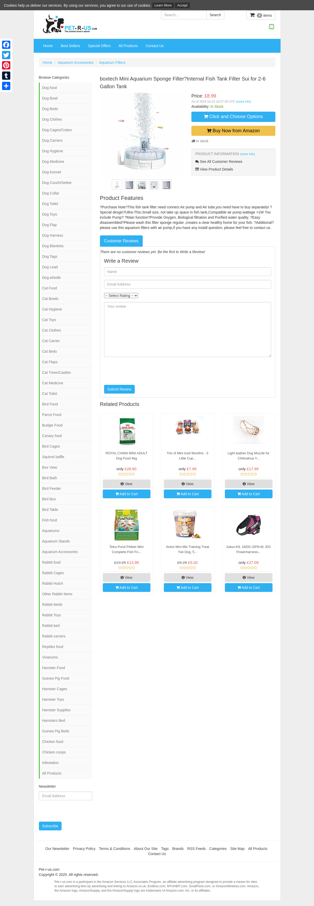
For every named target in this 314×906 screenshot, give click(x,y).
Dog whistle (51, 278)
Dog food (49, 88)
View (126, 484)
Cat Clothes (51, 330)
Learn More (163, 5)
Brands (178, 849)
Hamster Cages (54, 689)
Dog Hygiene (52, 151)
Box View (49, 467)
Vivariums (50, 657)
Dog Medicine (53, 161)
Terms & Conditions (114, 849)
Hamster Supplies (56, 710)
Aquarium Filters (112, 62)
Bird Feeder (51, 488)
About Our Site (146, 849)
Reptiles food (52, 647)
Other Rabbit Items (57, 594)
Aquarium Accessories (76, 62)
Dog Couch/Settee (57, 183)
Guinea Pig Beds (55, 731)
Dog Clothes (52, 119)
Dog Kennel (51, 172)
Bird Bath (49, 478)
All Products (128, 46)
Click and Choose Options (233, 116)
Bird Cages (51, 446)
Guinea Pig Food (55, 678)
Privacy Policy (84, 849)
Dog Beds (50, 109)
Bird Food (50, 404)
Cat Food (49, 288)
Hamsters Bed (53, 720)
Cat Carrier (51, 341)
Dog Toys (49, 214)
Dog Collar (50, 193)
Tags (165, 849)
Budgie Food (52, 425)
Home (48, 46)
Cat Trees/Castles (56, 372)
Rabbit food (51, 562)
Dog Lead (50, 267)
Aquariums (51, 531)
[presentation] (143, 371)
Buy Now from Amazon (233, 130)
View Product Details (214, 169)
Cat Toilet (49, 394)
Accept (182, 5)
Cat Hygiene (52, 309)
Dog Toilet (50, 204)
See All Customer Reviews (218, 161)
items (261, 15)
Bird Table (50, 510)
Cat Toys (49, 320)
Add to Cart (126, 494)
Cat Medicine (52, 383)
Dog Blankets (53, 246)
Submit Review (119, 389)
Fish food (49, 520)
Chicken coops (54, 752)
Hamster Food (53, 668)
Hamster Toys (53, 699)
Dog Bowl (50, 98)
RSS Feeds (196, 849)
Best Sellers (70, 46)
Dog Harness (52, 235)
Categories (218, 849)
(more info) (243, 101)
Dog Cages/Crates (57, 130)
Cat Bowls (50, 299)
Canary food (52, 436)
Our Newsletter (57, 849)
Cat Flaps (50, 362)
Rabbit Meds (52, 604)
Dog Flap (49, 225)
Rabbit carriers (54, 636)
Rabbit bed (51, 626)
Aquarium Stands (56, 541)
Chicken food (52, 742)
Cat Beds (49, 351)
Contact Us (155, 46)
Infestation (50, 763)
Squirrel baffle (53, 457)
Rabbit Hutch (52, 583)
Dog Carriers (52, 140)
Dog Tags (49, 256)
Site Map (237, 849)
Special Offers (99, 46)
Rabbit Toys (51, 615)
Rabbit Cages (53, 573)
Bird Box (49, 499)
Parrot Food (51, 415)
